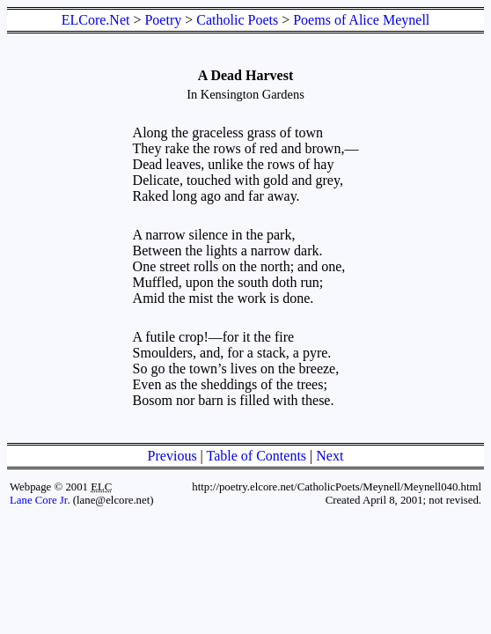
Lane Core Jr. (40, 500)
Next (329, 455)
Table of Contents (257, 455)
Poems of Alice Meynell (361, 19)
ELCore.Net (96, 19)
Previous (172, 455)
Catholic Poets (237, 19)
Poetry (162, 19)
